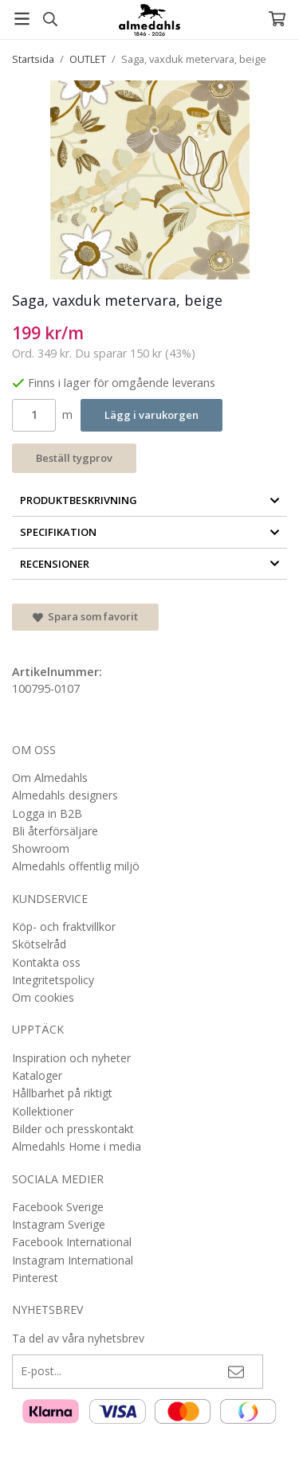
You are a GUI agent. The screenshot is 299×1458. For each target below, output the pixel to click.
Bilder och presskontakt (73, 1128)
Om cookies (43, 997)
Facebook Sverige (58, 1206)
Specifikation (150, 532)
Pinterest (35, 1277)
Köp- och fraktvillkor (64, 926)
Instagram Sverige (58, 1224)
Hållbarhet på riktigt (62, 1092)
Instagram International (72, 1260)
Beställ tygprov (74, 458)
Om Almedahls (50, 777)
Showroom (40, 848)
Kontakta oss (46, 962)
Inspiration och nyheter (71, 1057)
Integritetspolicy (53, 979)
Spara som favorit (85, 616)
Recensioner (150, 564)
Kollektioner (42, 1111)
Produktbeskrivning (150, 500)
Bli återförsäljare (55, 830)
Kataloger (37, 1075)
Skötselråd (39, 944)
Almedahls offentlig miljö (76, 866)
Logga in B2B (47, 813)
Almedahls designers (65, 795)
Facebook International (72, 1241)
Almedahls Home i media (76, 1146)
